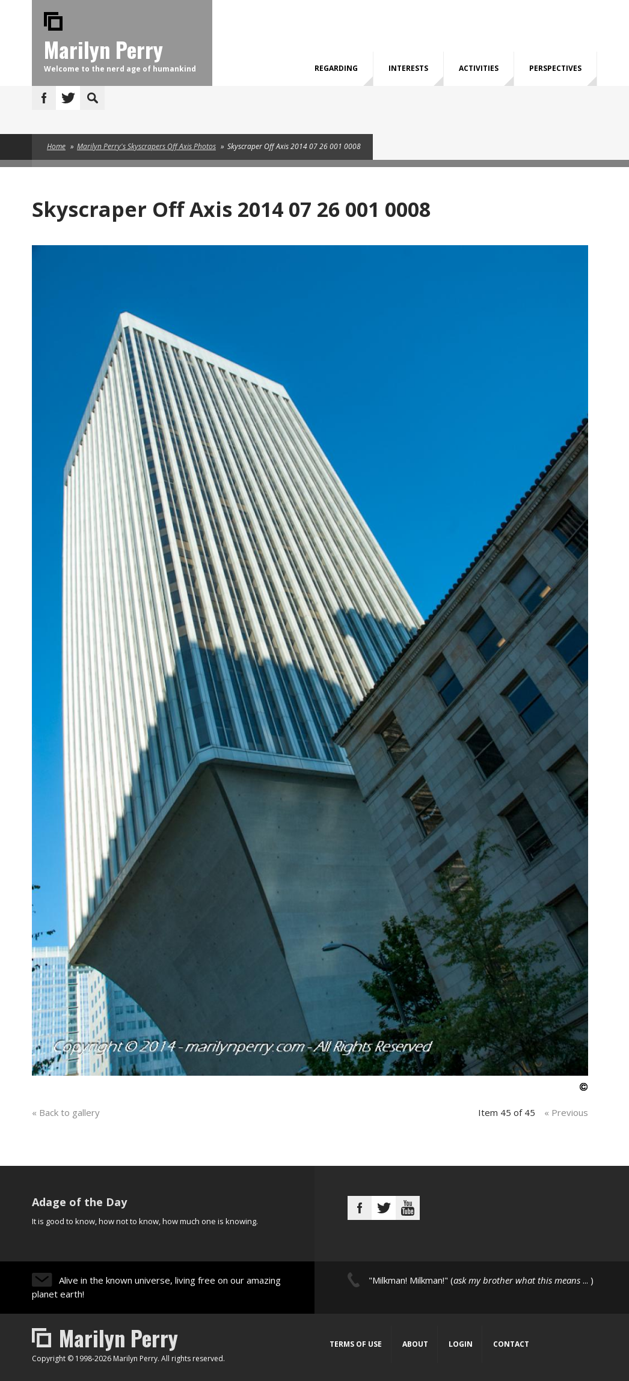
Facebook (44, 98)
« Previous (566, 1112)
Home (56, 146)
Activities (479, 68)
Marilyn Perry (103, 49)
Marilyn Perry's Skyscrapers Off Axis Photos (146, 146)
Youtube (408, 1208)
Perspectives (555, 68)
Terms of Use (356, 1344)
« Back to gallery (66, 1112)
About (415, 1344)
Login (461, 1344)
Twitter (68, 98)
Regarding (336, 68)
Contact (511, 1344)
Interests (408, 68)
